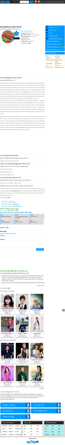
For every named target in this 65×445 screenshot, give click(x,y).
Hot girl (46, 1)
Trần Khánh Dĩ (49, 59)
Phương (47, 417)
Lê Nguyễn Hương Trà (7, 316)
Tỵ (37, 417)
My (46, 411)
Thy (59, 417)
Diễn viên (50, 1)
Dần (37, 414)
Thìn (31, 417)
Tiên (53, 411)
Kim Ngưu (4, 408)
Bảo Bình (4, 417)
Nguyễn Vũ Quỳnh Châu (7, 342)
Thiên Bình (17, 411)
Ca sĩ (42, 1)
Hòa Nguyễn (22, 342)
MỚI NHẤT (61, 1)
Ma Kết (16, 414)
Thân (38, 408)
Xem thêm (41, 371)
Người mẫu (55, 1)
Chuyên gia (37, 344)
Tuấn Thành (57, 53)
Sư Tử (3, 411)
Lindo (47, 61)
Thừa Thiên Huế (7, 319)
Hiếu (59, 411)
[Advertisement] (31, 12)
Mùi (31, 408)
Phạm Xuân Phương (37, 342)
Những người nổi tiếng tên (7, 183)
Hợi (37, 411)
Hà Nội (8, 345)
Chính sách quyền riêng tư (32, 437)
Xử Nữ (10, 411)
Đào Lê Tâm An (49, 63)
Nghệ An (22, 296)
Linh (59, 408)
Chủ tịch (22, 367)
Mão (25, 417)
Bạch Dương (18, 417)
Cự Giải (17, 408)
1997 (58, 22)
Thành (46, 408)
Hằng (53, 414)
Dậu (25, 411)
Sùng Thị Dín (58, 59)
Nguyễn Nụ (48, 53)
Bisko (47, 51)
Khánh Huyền (22, 293)
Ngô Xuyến (57, 51)
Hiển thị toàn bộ (40, 268)
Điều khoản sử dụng (32, 430)
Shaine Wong (37, 316)
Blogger (10, 24)
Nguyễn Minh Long (59, 63)
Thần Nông (4, 414)
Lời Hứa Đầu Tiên (37, 365)
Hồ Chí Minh (22, 319)
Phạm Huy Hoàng (22, 316)
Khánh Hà (57, 61)
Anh (59, 414)
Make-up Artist (7, 367)
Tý (24, 414)
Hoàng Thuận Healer (50, 55)
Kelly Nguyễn (8, 365)
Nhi (46, 414)
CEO (7, 344)
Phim (37, 367)
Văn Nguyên (37, 293)
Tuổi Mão (8, 296)
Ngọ (25, 408)
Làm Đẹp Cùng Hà (8, 293)
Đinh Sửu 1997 (15, 172)
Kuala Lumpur (37, 319)
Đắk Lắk (37, 296)
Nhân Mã (11, 414)
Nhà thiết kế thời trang (22, 344)
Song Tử (11, 408)
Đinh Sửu (56, 31)
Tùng (53, 408)
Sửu (31, 414)
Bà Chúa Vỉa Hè (16, 24)
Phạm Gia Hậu (22, 365)
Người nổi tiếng (3, 24)
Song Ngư (59, 34)
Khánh (53, 417)
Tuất (31, 411)
